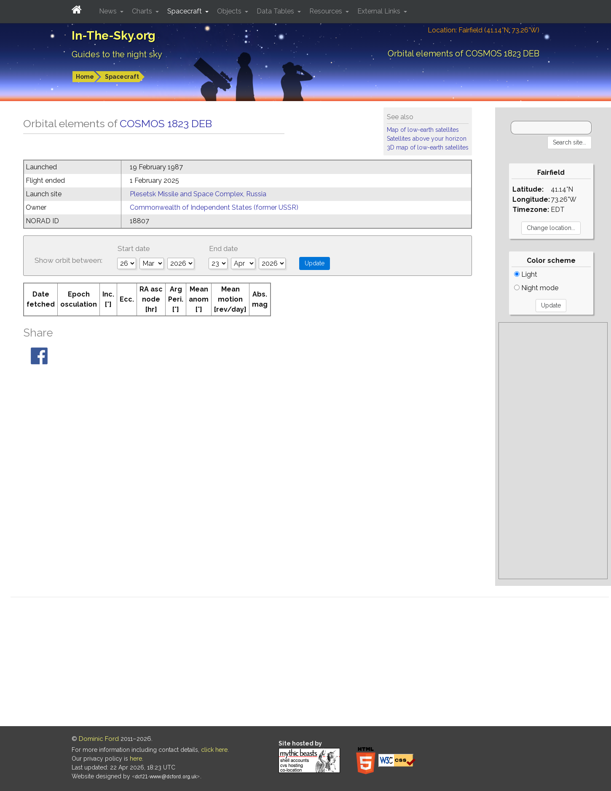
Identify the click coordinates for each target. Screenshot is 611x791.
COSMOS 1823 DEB (166, 123)
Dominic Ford (99, 739)
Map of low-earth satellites (423, 129)
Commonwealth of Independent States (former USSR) (214, 207)
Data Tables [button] (276, 11)
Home (85, 76)
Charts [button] (143, 11)
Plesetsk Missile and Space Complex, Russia (198, 194)
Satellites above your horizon (426, 138)
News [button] (108, 11)
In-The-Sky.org (113, 36)
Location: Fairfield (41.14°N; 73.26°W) (483, 30)
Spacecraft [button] (185, 11)
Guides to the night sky (117, 54)
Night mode (536, 288)
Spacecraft (122, 76)
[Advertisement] (553, 450)
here (136, 758)
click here (214, 749)
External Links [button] (379, 11)
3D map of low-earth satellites (428, 147)
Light (525, 274)
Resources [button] (326, 11)
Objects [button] (230, 11)
